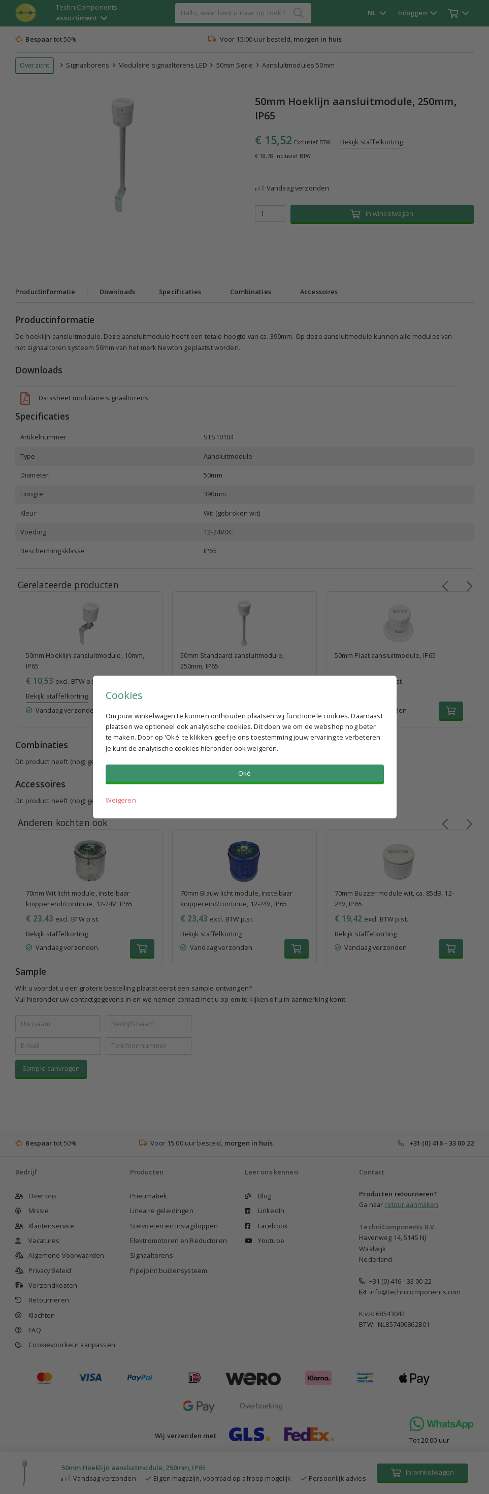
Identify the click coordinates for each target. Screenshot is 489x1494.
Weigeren (121, 800)
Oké (244, 773)
